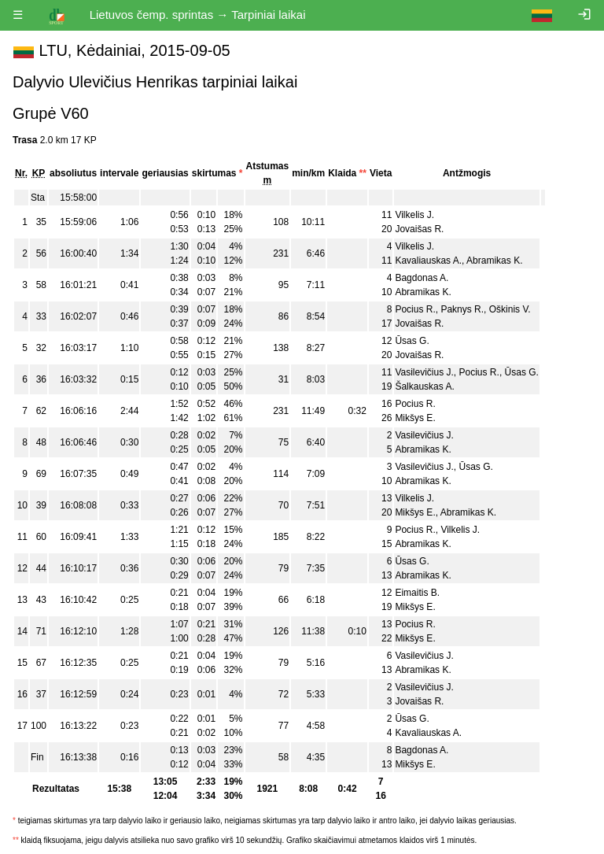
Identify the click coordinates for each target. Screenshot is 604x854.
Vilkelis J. (414, 214)
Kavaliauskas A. (428, 260)
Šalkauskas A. (424, 386)
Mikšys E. (415, 417)
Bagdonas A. (421, 277)
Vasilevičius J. (424, 372)
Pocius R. (415, 309)
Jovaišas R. (419, 229)
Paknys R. (462, 309)
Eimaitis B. (417, 592)
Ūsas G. (412, 340)
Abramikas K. (494, 260)
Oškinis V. (510, 309)
